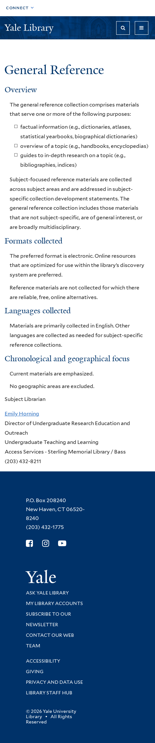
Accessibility (43, 661)
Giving (34, 671)
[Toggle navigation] (141, 28)
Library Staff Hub (49, 692)
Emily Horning (22, 414)
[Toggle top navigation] (20, 8)
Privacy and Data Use (54, 682)
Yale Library (30, 28)
